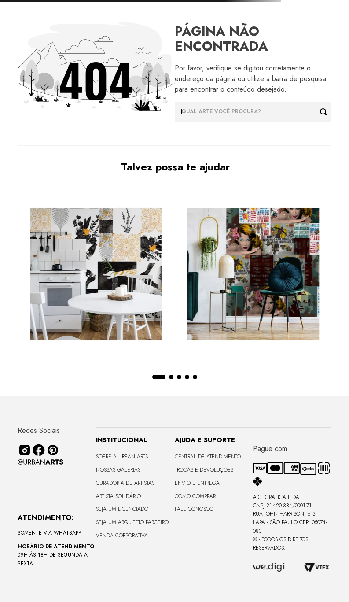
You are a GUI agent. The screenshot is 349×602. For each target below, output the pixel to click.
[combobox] (253, 112)
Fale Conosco (194, 509)
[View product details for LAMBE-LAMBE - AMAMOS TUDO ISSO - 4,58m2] (175, 275)
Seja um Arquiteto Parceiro (132, 522)
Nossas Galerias (118, 470)
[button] (162, 377)
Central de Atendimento (208, 457)
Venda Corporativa (122, 535)
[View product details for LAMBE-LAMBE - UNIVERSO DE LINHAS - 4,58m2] (70, 275)
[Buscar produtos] (325, 112)
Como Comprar (195, 496)
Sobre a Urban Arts (122, 457)
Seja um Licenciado (122, 509)
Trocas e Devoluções (204, 470)
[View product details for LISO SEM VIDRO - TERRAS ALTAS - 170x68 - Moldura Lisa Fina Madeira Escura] (279, 275)
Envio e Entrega (197, 483)
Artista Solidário (118, 496)
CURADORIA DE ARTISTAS (125, 483)
